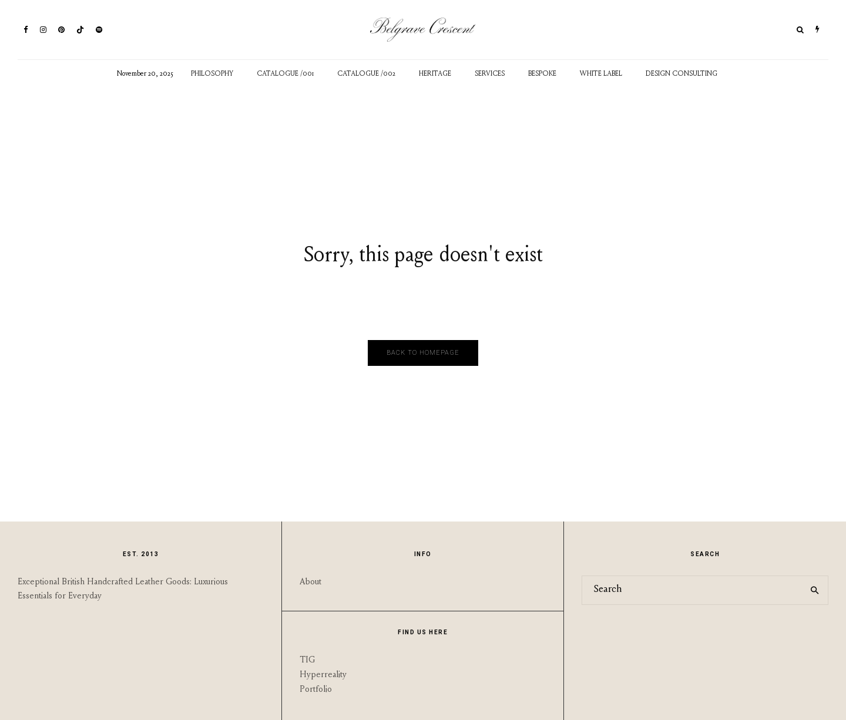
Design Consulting (681, 74)
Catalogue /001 (285, 74)
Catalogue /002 (366, 74)
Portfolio (316, 689)
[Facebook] (26, 29)
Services (490, 74)
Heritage (435, 74)
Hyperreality (323, 675)
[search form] (692, 590)
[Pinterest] (61, 29)
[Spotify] (99, 29)
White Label (601, 74)
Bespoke (542, 74)
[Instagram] (43, 29)
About (310, 582)
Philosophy (212, 74)
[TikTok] (80, 29)
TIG (307, 660)
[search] (815, 590)
